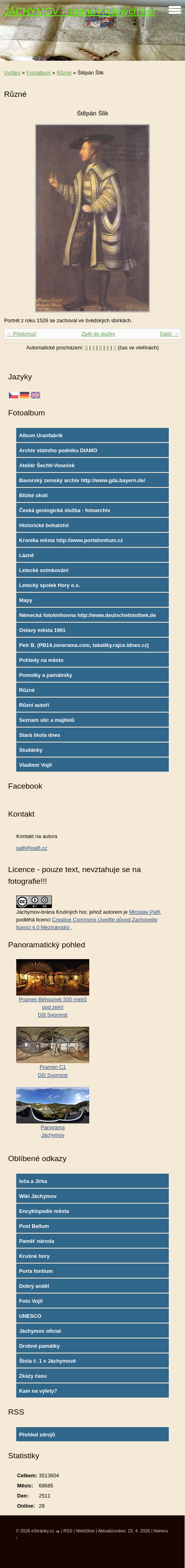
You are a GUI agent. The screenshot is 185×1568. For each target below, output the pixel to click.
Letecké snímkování (44, 570)
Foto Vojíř (31, 1301)
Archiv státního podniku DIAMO (58, 450)
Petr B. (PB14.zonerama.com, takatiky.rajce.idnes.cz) (84, 645)
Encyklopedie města (44, 1211)
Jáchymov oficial (40, 1331)
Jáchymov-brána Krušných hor (51, 912)
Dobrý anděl (34, 1286)
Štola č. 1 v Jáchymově (47, 1361)
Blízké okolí (33, 495)
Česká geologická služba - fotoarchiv (64, 510)
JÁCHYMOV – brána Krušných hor (80, 11)
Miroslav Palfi (144, 912)
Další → (169, 334)
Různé (63, 73)
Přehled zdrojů (37, 1435)
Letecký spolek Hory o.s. (49, 585)
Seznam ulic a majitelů (47, 720)
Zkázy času (33, 1376)
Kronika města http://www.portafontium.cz (71, 540)
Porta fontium (36, 1271)
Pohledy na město (41, 660)
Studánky (31, 750)
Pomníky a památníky (45, 675)
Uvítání (12, 73)
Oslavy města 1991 (42, 630)
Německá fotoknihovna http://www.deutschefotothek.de (87, 615)
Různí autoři (34, 705)
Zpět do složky (98, 334)
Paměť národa (36, 1241)
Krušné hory (34, 1256)
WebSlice (85, 1530)
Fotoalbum (38, 73)
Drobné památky (39, 1346)
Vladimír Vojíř (35, 765)
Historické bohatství (44, 525)
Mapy (25, 600)
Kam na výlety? (38, 1391)
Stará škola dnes (39, 735)
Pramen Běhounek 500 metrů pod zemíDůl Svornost (52, 1007)
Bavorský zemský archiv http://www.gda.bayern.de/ (82, 480)
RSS (67, 1530)
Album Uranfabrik (40, 435)
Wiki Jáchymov (37, 1196)
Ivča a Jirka (33, 1181)
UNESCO (30, 1316)
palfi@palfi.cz (31, 848)
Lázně (26, 555)
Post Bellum (34, 1226)
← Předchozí (21, 334)
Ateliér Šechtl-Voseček (47, 465)
